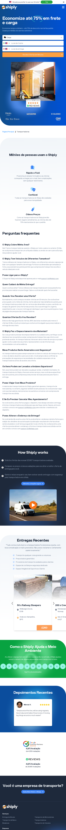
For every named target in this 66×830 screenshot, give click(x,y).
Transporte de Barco (9, 820)
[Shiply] (9, 7)
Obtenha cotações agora (33, 484)
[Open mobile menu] (63, 7)
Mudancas (5, 823)
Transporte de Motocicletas (44, 817)
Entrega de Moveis (8, 817)
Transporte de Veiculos (43, 823)
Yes (46, 2)
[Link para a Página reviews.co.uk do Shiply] (33, 759)
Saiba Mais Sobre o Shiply (33, 792)
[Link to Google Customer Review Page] (33, 744)
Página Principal (8, 131)
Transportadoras (40, 820)
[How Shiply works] (33, 505)
